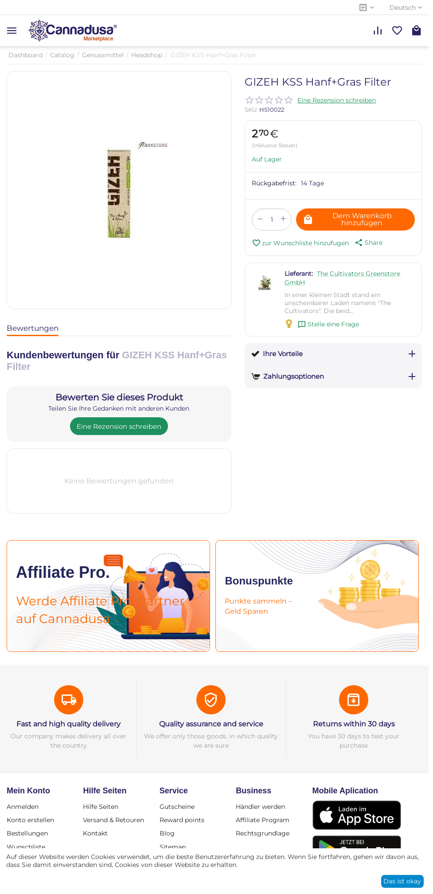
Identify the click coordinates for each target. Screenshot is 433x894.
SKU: (251, 109)
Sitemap (173, 847)
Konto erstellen (30, 820)
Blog (167, 833)
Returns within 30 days (354, 724)
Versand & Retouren (113, 820)
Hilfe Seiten (100, 807)
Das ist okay (402, 881)
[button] (367, 242)
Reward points (182, 820)
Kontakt (95, 833)
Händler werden (260, 807)
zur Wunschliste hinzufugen (300, 243)
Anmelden (23, 807)
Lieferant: (299, 274)
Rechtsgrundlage (262, 833)
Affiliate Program (262, 820)
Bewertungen (33, 328)
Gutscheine (177, 807)
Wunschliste (26, 847)
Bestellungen (27, 833)
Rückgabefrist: (274, 183)
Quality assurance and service (211, 724)
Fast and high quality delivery (68, 724)
